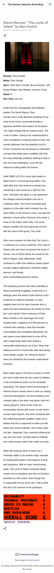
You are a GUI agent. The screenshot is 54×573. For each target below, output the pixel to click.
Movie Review (24, 522)
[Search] (50, 4)
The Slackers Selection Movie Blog (25, 4)
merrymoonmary (33, 560)
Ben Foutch (9, 522)
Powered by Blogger (27, 554)
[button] (5, 36)
